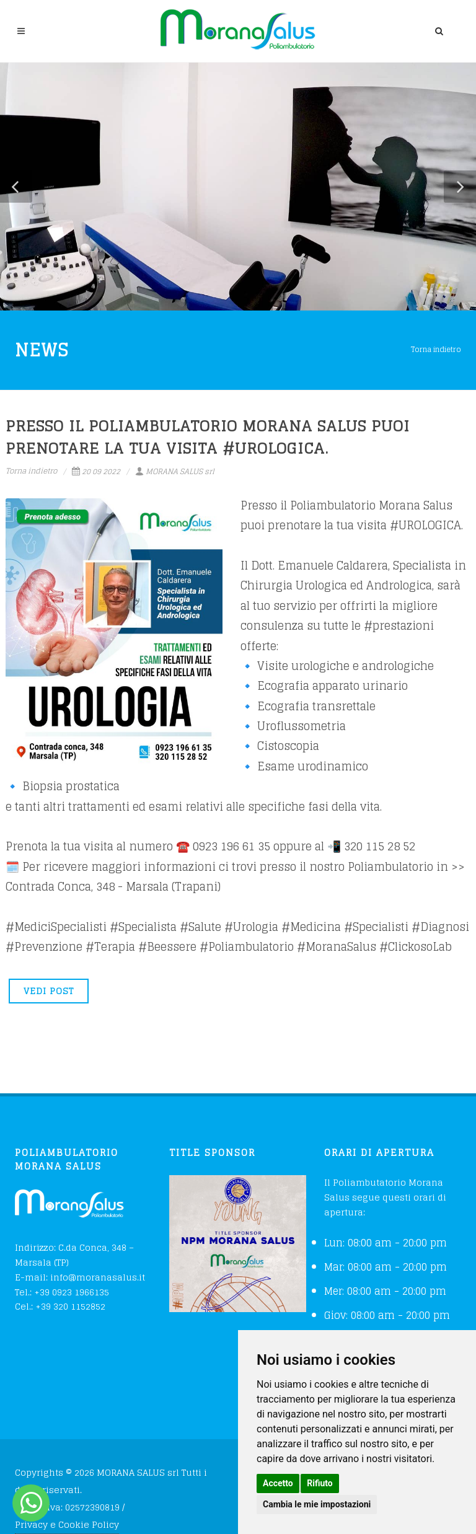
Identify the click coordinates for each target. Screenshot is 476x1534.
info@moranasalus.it (97, 1277)
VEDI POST (49, 990)
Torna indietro (436, 349)
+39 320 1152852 (70, 1306)
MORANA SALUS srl (174, 471)
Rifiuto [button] (320, 1483)
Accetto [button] (278, 1483)
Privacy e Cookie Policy (67, 1524)
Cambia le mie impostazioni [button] (317, 1504)
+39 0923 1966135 (71, 1292)
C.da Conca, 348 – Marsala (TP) (74, 1255)
